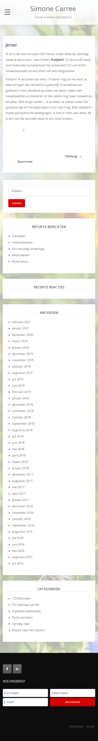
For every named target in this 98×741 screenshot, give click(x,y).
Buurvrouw (25, 147)
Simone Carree (53, 8)
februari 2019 (21, 392)
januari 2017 (20, 500)
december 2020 (22, 335)
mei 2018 (18, 449)
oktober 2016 (21, 519)
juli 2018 (17, 436)
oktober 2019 (21, 366)
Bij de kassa (20, 261)
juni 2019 (18, 386)
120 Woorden (21, 598)
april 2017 (19, 494)
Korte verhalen (22, 617)
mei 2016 (18, 551)
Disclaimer (76, 726)
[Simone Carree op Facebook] (7, 669)
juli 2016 (17, 538)
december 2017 (22, 474)
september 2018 (23, 424)
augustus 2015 (22, 557)
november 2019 (23, 360)
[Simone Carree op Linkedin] (17, 669)
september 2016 (23, 525)
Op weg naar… (22, 624)
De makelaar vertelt (25, 605)
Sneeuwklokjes (22, 242)
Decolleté (18, 236)
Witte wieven (21, 255)
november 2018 (23, 411)
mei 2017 (18, 487)
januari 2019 (20, 398)
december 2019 (22, 354)
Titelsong (72, 142)
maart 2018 (20, 462)
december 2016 (22, 506)
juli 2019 (17, 379)
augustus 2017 (22, 481)
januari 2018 (20, 468)
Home (90, 726)
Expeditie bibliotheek (26, 611)
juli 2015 (17, 563)
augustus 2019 (22, 373)
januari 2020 (20, 347)
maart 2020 (20, 341)
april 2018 (19, 455)
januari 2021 (20, 328)
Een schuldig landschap (28, 249)
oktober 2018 (21, 417)
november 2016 (23, 513)
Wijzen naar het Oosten (28, 630)
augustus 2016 (22, 532)
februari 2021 (21, 322)
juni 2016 (18, 544)
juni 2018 (18, 443)
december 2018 (22, 405)
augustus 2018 (22, 430)
